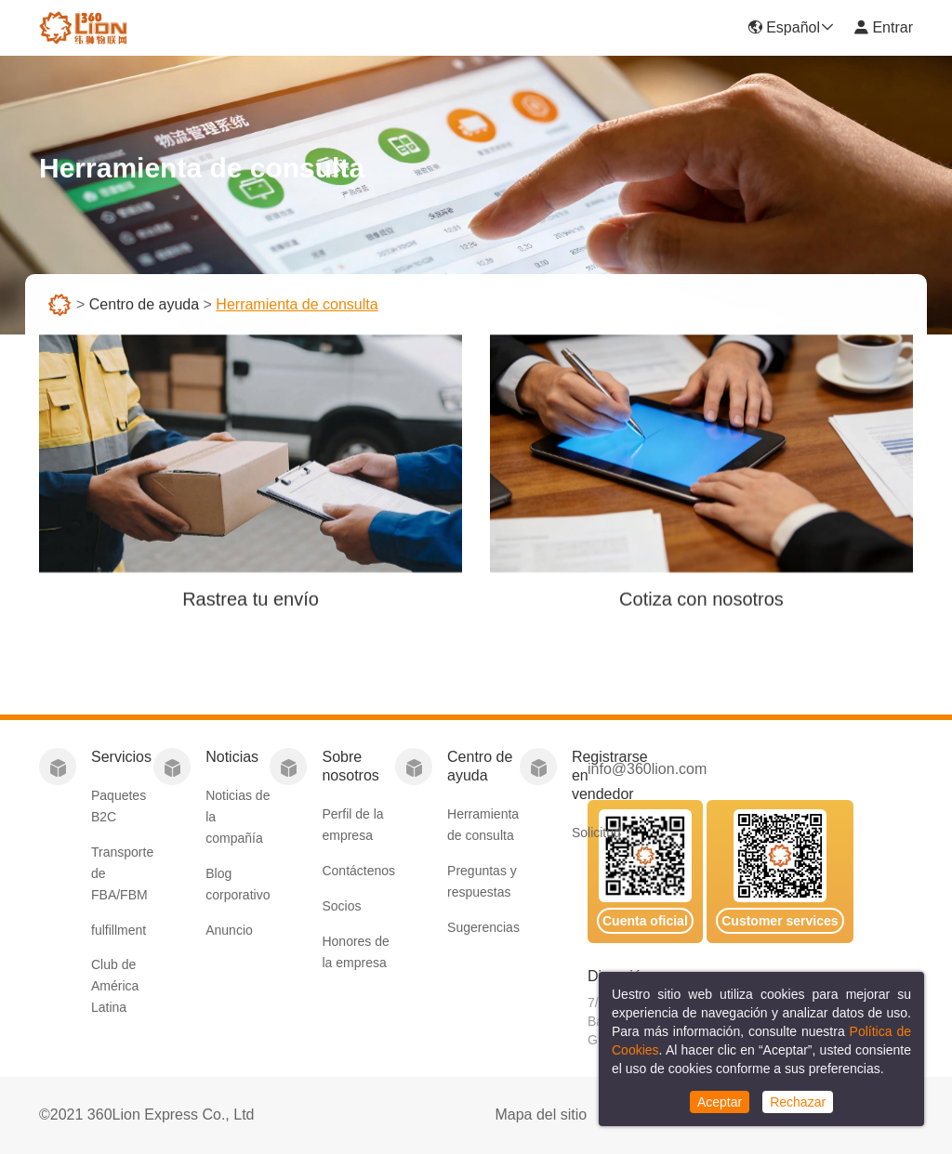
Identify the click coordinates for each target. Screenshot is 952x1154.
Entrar (883, 27)
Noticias (231, 757)
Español (791, 27)
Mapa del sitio (541, 1114)
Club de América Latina (115, 986)
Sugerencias (483, 927)
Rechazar (798, 1102)
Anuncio (229, 930)
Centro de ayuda (144, 307)
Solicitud (596, 832)
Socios (341, 905)
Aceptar (719, 1102)
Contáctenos (358, 870)
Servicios (121, 757)
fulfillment (118, 930)
